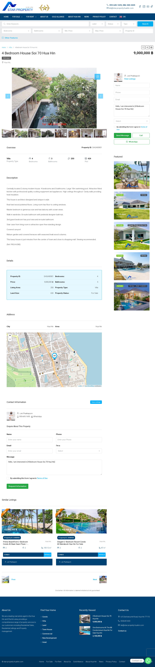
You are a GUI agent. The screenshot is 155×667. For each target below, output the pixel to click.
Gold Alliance (58, 17)
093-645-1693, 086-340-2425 (122, 5)
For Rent (30, 17)
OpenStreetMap (89, 386)
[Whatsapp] (148, 660)
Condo (45, 617)
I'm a (58, 446)
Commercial (47, 634)
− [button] (10, 339)
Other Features (10, 38)
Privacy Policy (99, 17)
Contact (113, 17)
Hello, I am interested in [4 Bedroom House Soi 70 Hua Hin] (54, 467)
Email (9, 446)
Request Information (17, 486)
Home (6, 17)
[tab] (97, 77)
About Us (44, 17)
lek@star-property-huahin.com (121, 8)
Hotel (44, 642)
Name (9, 434)
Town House (47, 629)
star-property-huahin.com (13, 662)
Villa (44, 621)
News (86, 17)
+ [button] (10, 336)
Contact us (122, 631)
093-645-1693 (24, 416)
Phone (59, 434)
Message (10, 457)
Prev (13, 579)
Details (47, 555)
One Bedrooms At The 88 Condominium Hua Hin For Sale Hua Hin (102, 630)
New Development (49, 638)
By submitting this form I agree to (27, 478)
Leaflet (80, 386)
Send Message (122, 135)
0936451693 (125, 621)
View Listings (96, 402)
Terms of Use (42, 478)
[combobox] (97, 23)
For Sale (16, 17)
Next (95, 579)
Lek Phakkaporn (12, 562)
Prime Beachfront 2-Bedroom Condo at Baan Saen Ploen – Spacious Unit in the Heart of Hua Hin (17, 545)
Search (145, 24)
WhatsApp (37, 416)
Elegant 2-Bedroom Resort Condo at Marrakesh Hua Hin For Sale (71, 543)
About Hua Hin (74, 17)
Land (44, 625)
